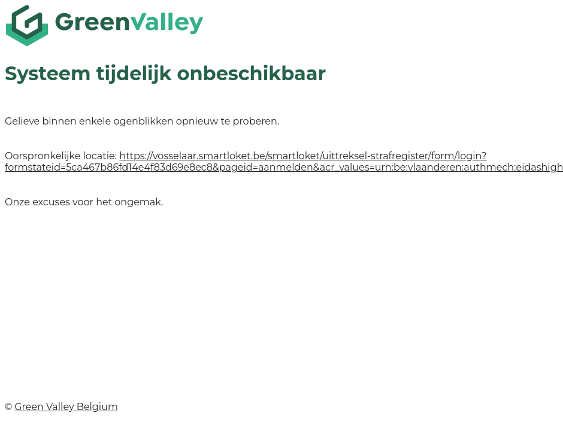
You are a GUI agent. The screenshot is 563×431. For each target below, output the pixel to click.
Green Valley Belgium (66, 406)
